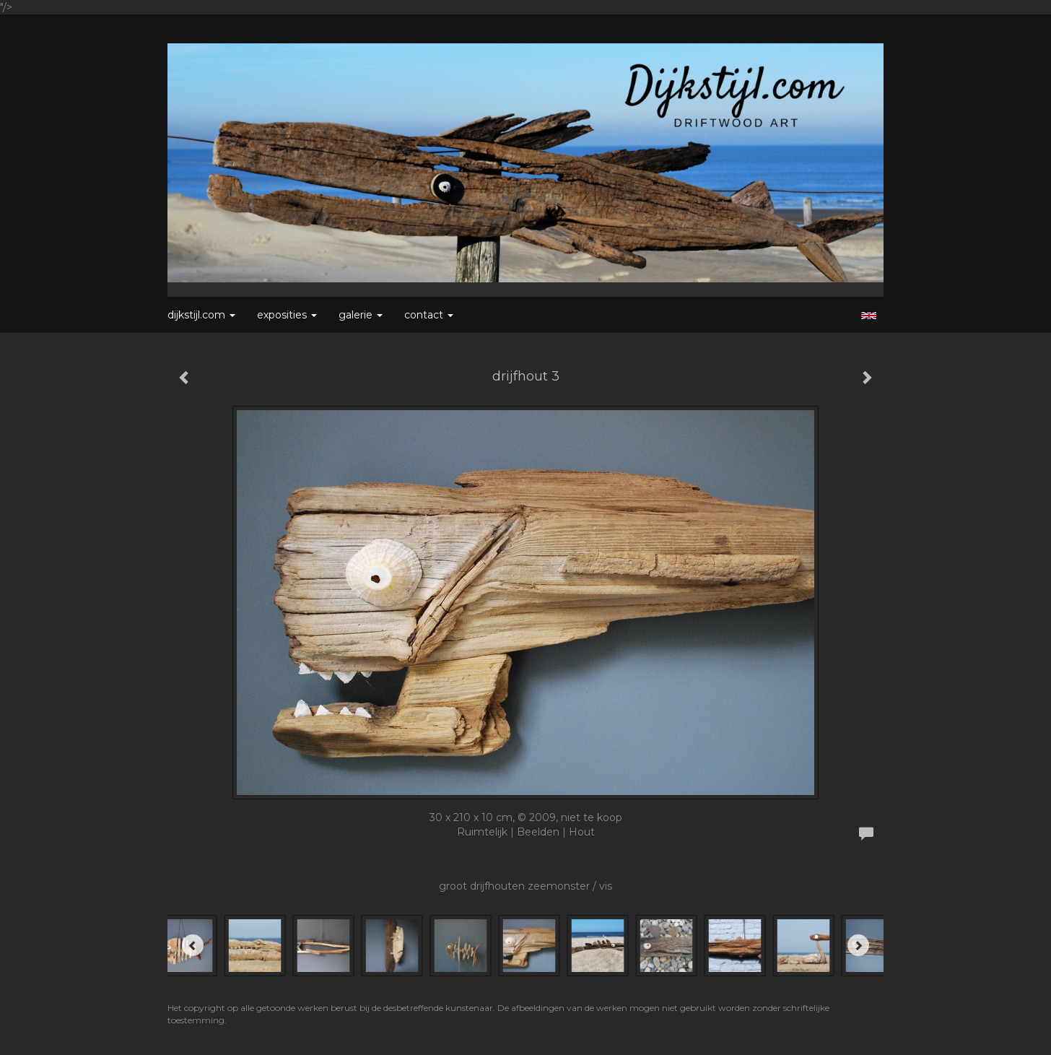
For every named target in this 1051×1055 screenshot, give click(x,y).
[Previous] (193, 945)
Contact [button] (428, 314)
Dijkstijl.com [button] (201, 314)
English (868, 315)
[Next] (858, 945)
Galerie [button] (361, 314)
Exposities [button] (287, 314)
